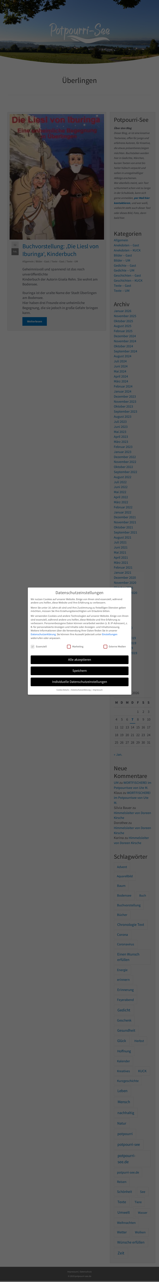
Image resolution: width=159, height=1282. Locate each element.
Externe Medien (114, 646)
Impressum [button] (98, 690)
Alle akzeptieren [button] (79, 660)
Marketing (75, 646)
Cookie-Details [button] (62, 690)
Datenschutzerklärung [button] (81, 690)
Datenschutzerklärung (43, 634)
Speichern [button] (79, 671)
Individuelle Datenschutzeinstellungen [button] (79, 682)
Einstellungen (109, 634)
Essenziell (39, 646)
